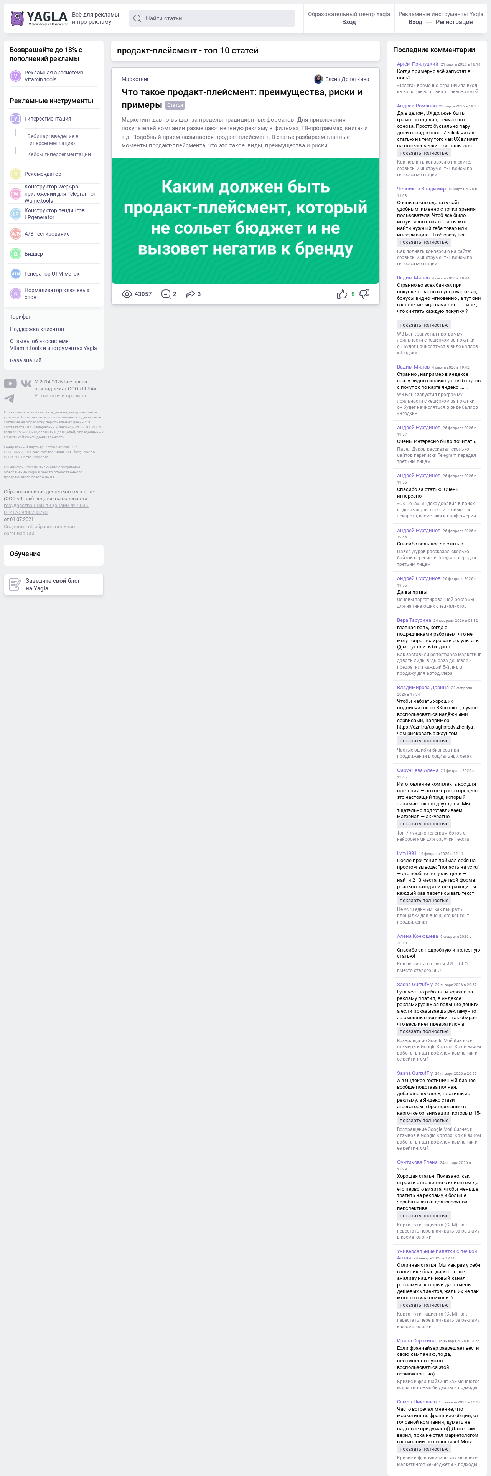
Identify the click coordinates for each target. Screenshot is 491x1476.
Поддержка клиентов (37, 329)
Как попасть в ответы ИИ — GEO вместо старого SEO (432, 967)
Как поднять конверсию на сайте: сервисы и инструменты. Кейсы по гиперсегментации (434, 168)
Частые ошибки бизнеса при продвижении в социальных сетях (434, 753)
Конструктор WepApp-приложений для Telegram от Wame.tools (53, 193)
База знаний (25, 360)
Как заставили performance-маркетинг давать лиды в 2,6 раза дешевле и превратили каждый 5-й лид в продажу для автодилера (439, 664)
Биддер (26, 253)
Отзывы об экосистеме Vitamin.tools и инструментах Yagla (53, 344)
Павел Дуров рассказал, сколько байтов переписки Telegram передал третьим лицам (436, 455)
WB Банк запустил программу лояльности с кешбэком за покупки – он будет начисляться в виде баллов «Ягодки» (438, 343)
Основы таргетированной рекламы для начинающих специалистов (435, 602)
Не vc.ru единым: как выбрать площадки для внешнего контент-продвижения (433, 915)
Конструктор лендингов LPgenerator (47, 213)
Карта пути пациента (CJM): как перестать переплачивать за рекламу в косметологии (438, 1231)
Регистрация (454, 22)
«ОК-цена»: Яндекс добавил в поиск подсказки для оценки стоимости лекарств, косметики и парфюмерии (436, 510)
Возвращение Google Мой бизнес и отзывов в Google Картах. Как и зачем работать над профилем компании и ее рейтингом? (439, 1050)
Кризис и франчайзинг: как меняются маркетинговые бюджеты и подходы (438, 1384)
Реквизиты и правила (60, 395)
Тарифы (20, 317)
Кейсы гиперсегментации (58, 153)
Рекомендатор (35, 174)
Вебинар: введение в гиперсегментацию (52, 138)
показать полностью (424, 153)
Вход (349, 22)
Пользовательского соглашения (48, 417)
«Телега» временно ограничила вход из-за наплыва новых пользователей (437, 88)
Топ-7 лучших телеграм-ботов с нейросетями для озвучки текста (433, 836)
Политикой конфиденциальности (34, 437)
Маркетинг (135, 79)
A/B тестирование (39, 234)
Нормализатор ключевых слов (49, 293)
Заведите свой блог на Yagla (44, 584)
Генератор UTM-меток (45, 273)
